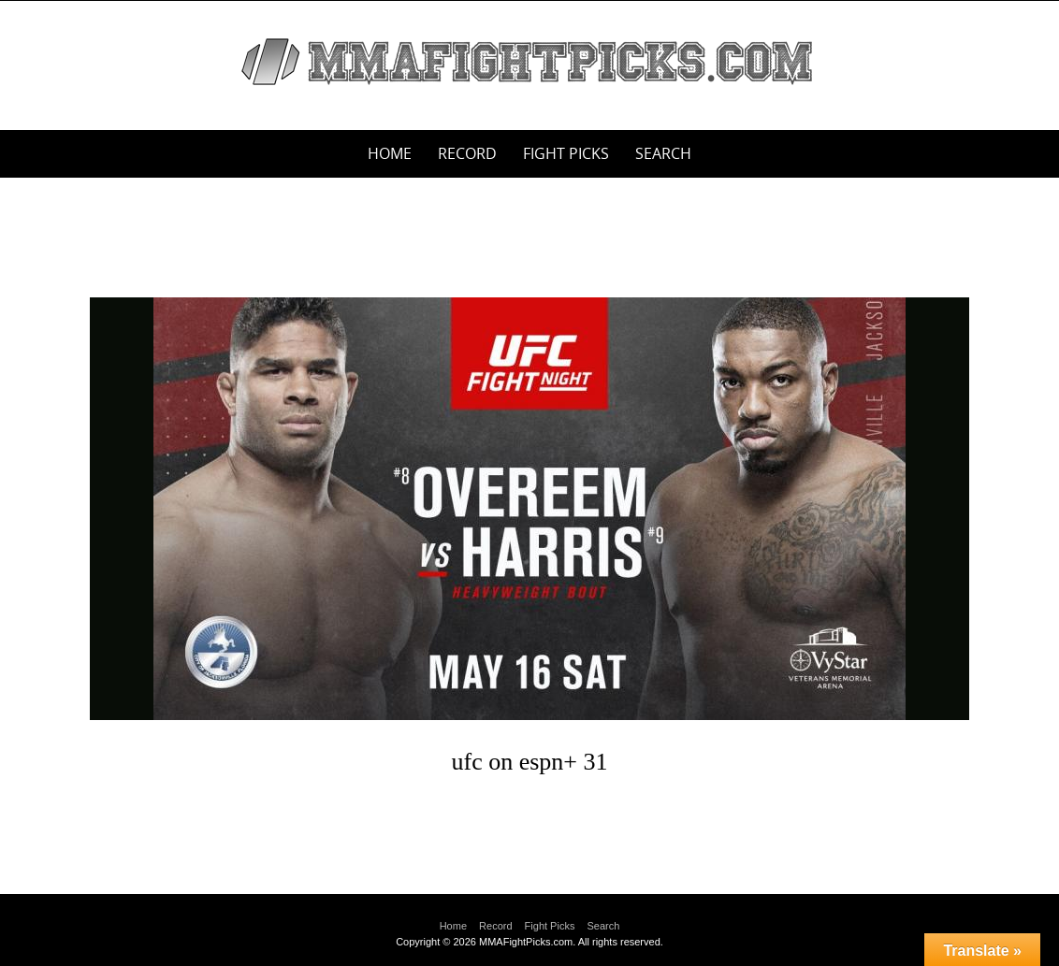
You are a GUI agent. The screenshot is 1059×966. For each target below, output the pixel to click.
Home (390, 153)
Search (663, 153)
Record (467, 153)
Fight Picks (566, 153)
